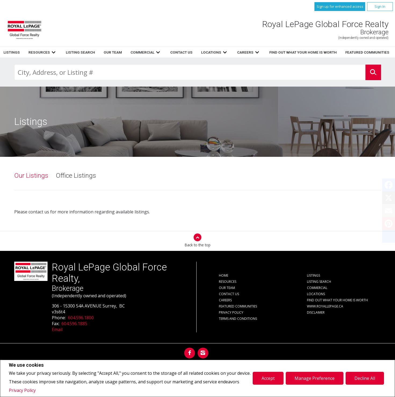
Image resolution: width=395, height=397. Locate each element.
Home (123, 52)
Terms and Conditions (238, 318)
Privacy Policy (22, 390)
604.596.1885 (74, 323)
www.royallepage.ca (325, 306)
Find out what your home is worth (337, 300)
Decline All (364, 378)
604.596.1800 (81, 318)
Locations (316, 294)
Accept (268, 378)
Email (57, 329)
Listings (145, 52)
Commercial (317, 287)
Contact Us (229, 294)
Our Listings (31, 175)
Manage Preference (315, 378)
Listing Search (214, 52)
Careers (225, 300)
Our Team (246, 52)
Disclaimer (316, 312)
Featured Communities (238, 306)
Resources (173, 52)
